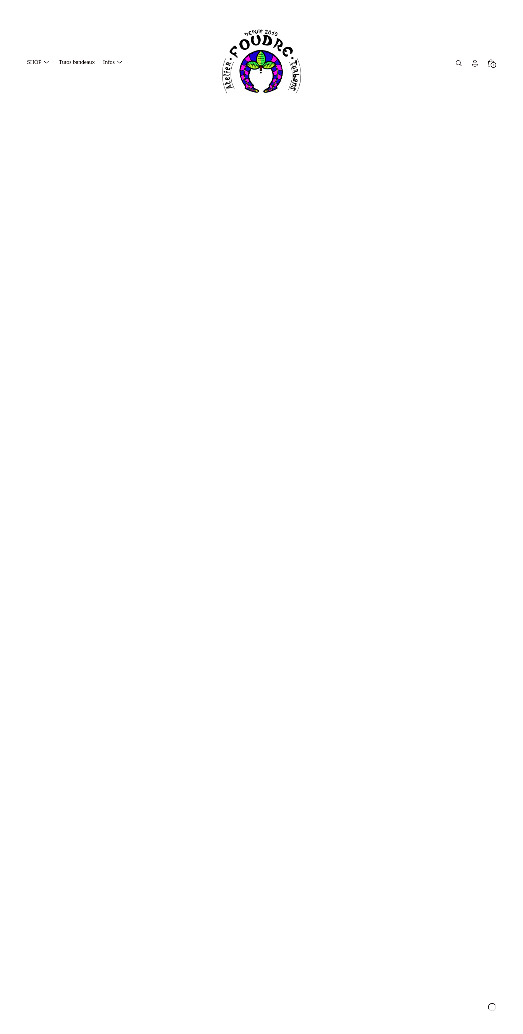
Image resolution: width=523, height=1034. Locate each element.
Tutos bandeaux (77, 61)
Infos (109, 61)
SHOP (34, 61)
